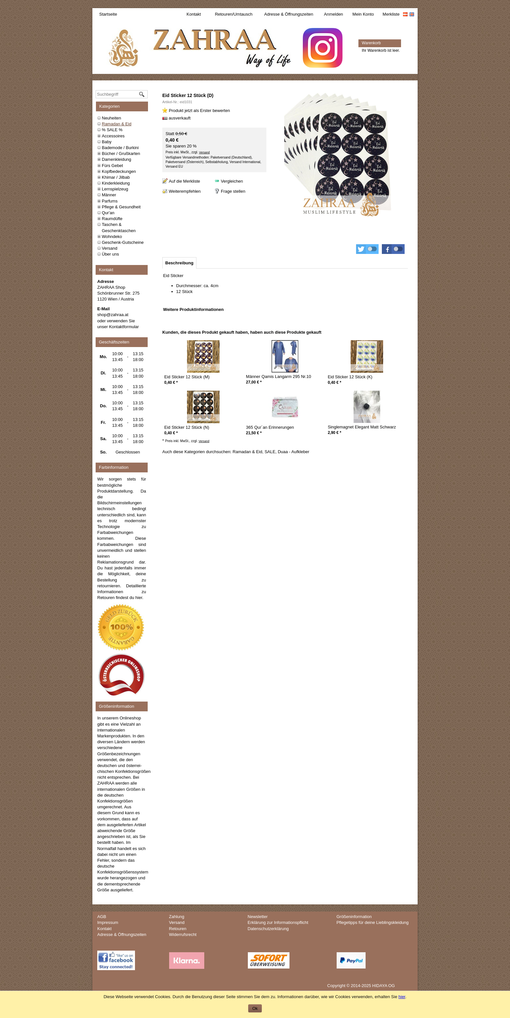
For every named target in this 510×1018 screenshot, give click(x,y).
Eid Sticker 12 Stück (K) (350, 376)
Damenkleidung (116, 159)
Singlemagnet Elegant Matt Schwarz (362, 427)
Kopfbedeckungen (119, 171)
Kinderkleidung (116, 183)
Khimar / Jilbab (116, 177)
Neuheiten (111, 118)
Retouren (177, 928)
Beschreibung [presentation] (179, 262)
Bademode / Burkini (120, 147)
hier (138, 597)
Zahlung (176, 916)
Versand (109, 248)
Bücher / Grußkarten (121, 153)
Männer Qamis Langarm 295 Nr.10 (278, 376)
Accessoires (113, 135)
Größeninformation (353, 916)
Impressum (107, 922)
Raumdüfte (112, 218)
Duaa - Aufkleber (293, 451)
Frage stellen (233, 191)
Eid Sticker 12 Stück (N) (186, 427)
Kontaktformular (124, 326)
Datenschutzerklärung (268, 928)
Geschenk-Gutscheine (123, 242)
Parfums (109, 201)
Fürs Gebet (112, 165)
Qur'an (108, 212)
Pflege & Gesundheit (121, 206)
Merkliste (390, 14)
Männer (109, 194)
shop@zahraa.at (112, 314)
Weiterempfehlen (185, 191)
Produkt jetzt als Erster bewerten (199, 110)
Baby (107, 141)
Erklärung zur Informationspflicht (278, 922)
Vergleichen (232, 181)
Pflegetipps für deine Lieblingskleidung (372, 922)
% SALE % (112, 129)
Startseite (108, 14)
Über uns (110, 254)
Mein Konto (363, 14)
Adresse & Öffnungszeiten (288, 14)
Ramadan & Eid (116, 123)
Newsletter (257, 916)
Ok (255, 1008)
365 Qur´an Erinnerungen (270, 427)
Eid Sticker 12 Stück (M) (186, 376)
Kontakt (194, 14)
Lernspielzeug (115, 189)
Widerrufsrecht (183, 934)
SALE (269, 451)
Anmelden (333, 14)
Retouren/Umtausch (234, 14)
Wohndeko (112, 236)
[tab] (179, 263)
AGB (101, 916)
